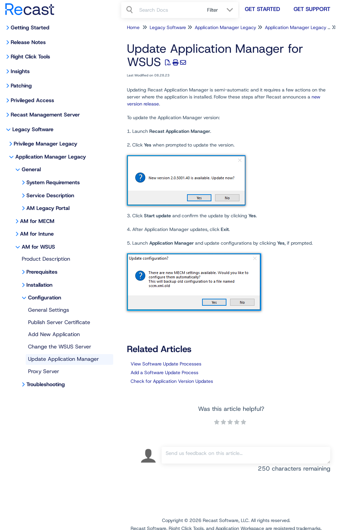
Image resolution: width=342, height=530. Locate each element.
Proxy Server (43, 371)
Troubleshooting (45, 384)
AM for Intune (37, 233)
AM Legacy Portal (47, 208)
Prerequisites (41, 271)
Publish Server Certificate (59, 322)
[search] (169, 10)
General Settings (48, 309)
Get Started (262, 9)
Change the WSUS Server (59, 346)
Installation (39, 284)
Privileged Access (32, 100)
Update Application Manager (63, 358)
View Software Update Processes (166, 364)
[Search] (130, 10)
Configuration (44, 297)
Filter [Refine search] (213, 10)
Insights (20, 71)
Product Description (46, 258)
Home (133, 27)
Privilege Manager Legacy (45, 143)
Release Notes (28, 42)
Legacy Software (32, 129)
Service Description (50, 195)
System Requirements (53, 182)
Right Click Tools (30, 56)
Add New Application (54, 334)
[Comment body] (246, 455)
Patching (21, 85)
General (31, 169)
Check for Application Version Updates (172, 381)
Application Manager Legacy (50, 156)
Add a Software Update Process (164, 372)
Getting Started (30, 27)
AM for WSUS (38, 246)
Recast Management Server (45, 114)
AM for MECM (37, 221)
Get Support (312, 9)
